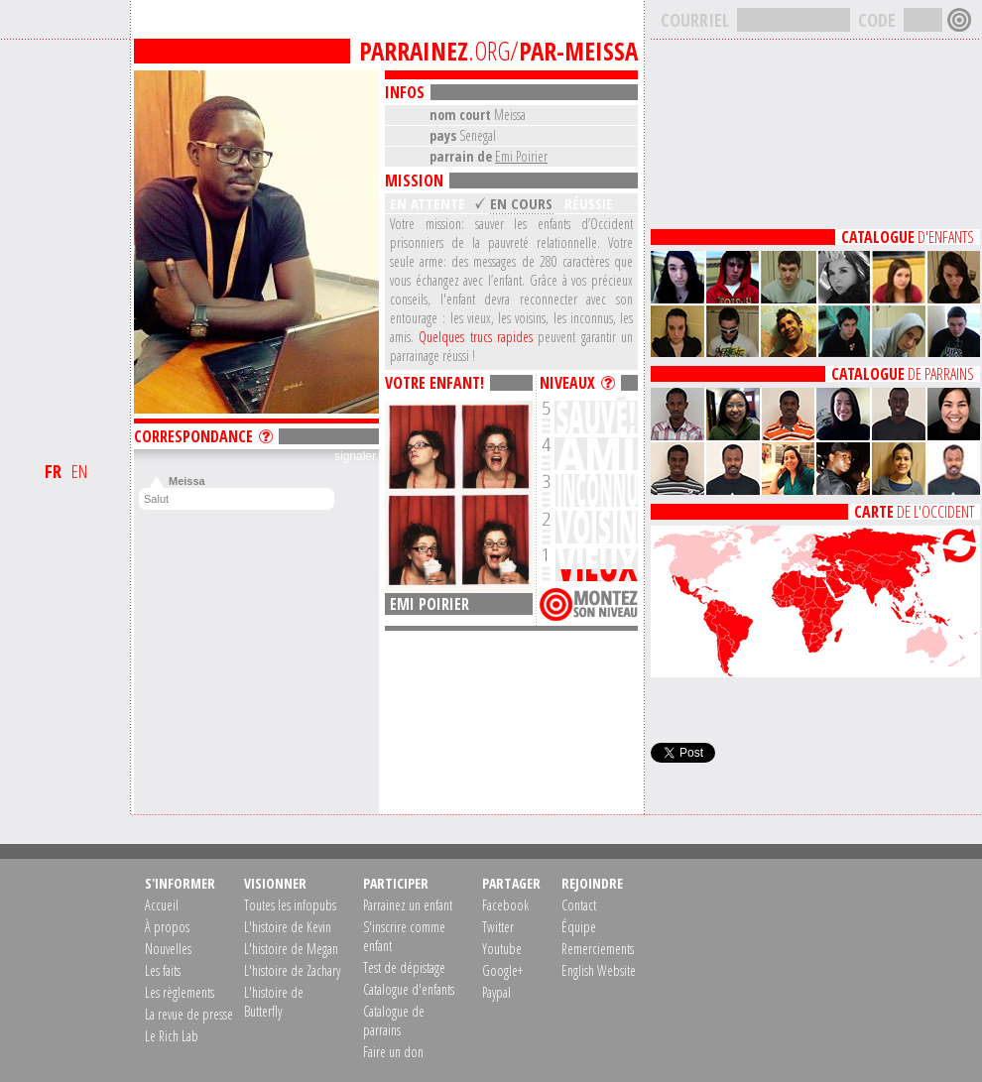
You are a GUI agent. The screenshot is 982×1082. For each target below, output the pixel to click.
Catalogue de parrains (394, 1020)
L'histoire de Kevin (287, 926)
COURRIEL (695, 20)
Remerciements (597, 948)
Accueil (162, 905)
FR (53, 471)
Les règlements (179, 992)
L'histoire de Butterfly (274, 1002)
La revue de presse (189, 1014)
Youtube (502, 948)
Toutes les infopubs (290, 905)
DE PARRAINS (902, 374)
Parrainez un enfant (407, 905)
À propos (167, 926)
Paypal (496, 992)
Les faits (163, 970)
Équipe (578, 926)
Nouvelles (168, 948)
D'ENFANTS (907, 237)
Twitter (498, 926)
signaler (355, 456)
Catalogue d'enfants (408, 989)
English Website (598, 970)
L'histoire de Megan (291, 948)
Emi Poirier (521, 156)
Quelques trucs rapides (476, 336)
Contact (578, 905)
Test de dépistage (404, 967)
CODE (877, 20)
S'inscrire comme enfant (404, 936)
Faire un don (393, 1051)
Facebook (505, 905)
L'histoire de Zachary (292, 970)
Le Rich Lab (171, 1035)
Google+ (502, 970)
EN (79, 471)
